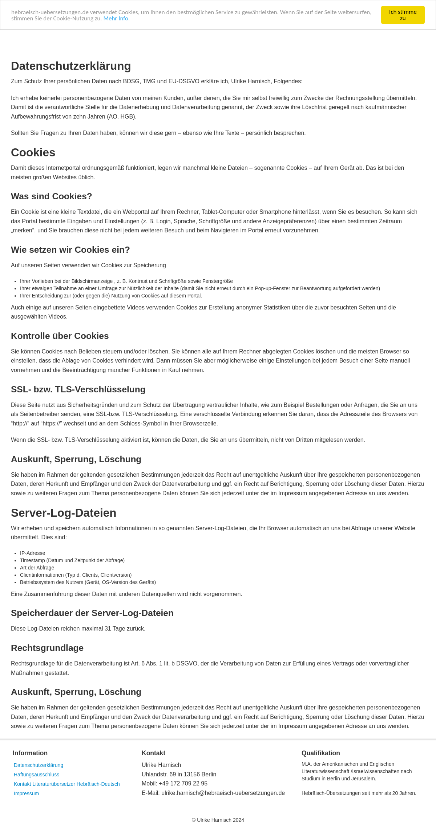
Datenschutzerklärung (38, 765)
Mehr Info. (116, 18)
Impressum (26, 793)
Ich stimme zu (403, 15)
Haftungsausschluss (36, 774)
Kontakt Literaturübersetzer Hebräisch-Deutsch (67, 784)
